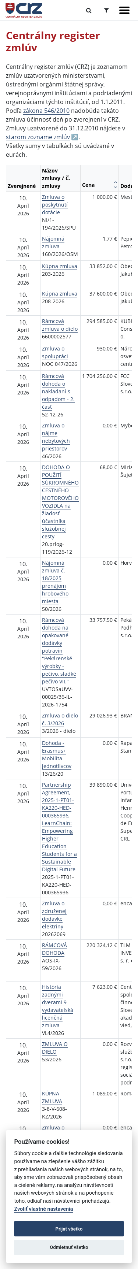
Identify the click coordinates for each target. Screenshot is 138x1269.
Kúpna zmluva (59, 266)
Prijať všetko (69, 1229)
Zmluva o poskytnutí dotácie (55, 204)
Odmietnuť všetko (69, 1247)
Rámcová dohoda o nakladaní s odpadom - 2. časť (58, 391)
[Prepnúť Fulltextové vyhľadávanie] (88, 10)
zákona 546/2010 (46, 111)
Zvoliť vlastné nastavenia (43, 1209)
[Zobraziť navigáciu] (124, 10)
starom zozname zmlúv (38, 137)
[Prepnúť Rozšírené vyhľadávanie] (106, 10)
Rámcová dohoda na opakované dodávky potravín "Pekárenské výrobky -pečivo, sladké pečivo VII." (59, 650)
